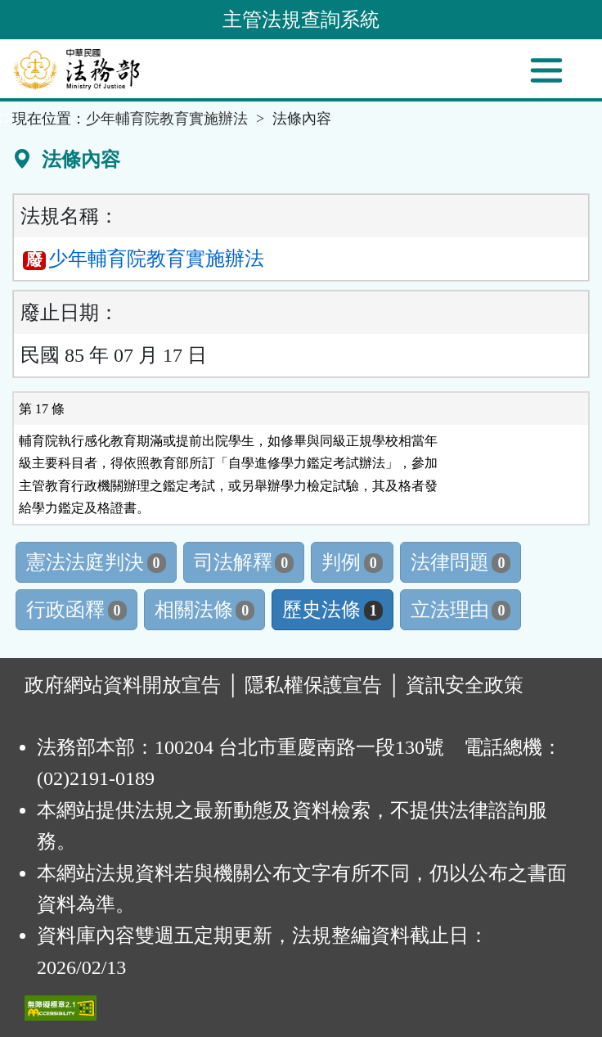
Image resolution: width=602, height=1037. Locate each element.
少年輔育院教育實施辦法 (167, 118)
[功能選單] (546, 70)
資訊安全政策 (464, 685)
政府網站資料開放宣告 (123, 685)
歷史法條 (332, 609)
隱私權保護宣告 (313, 685)
